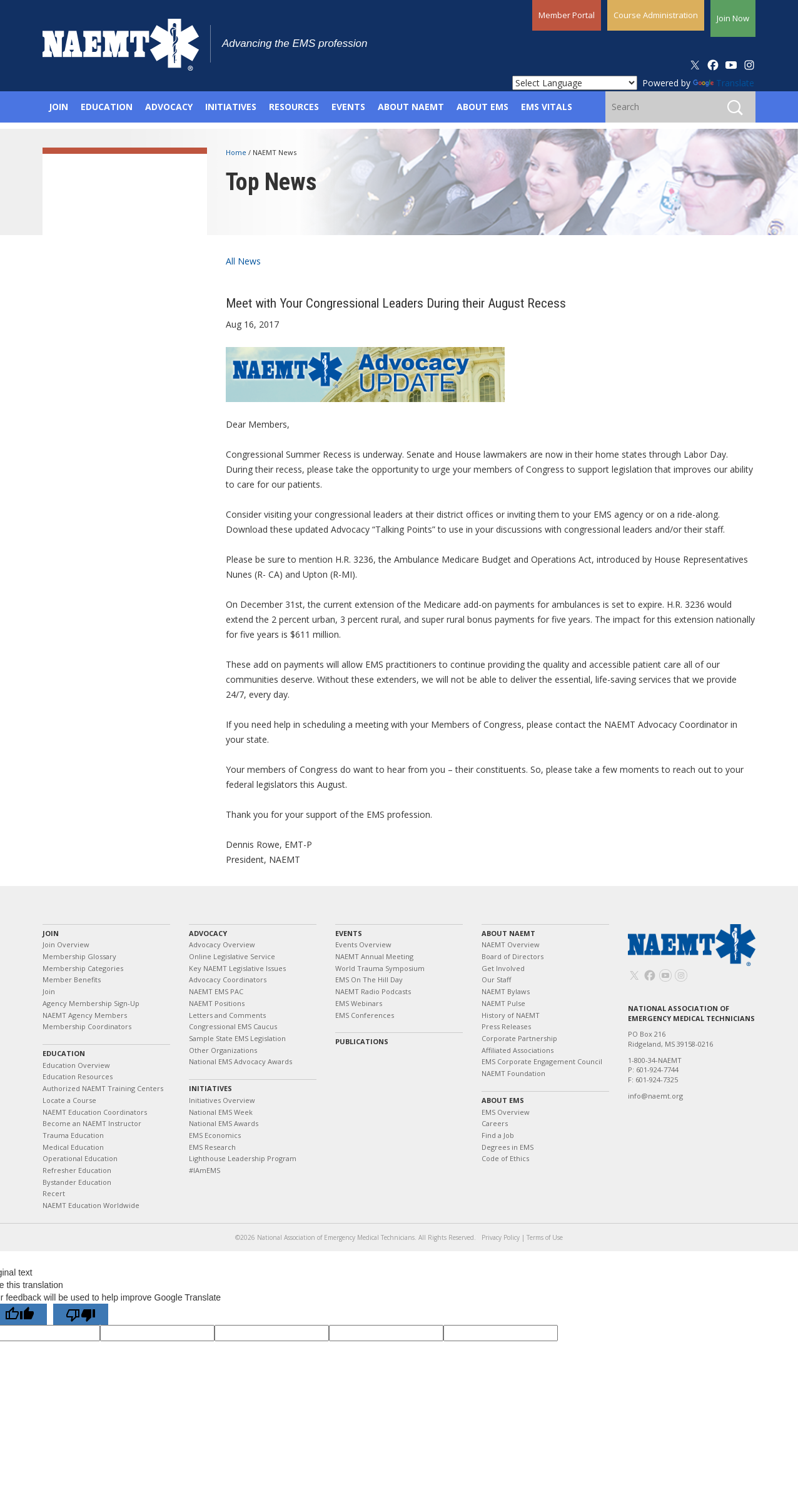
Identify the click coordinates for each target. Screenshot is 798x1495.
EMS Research (212, 1147)
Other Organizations (223, 1050)
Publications (361, 1041)
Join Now (733, 18)
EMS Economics (215, 1135)
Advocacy (208, 933)
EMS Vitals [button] (546, 107)
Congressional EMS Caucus (233, 1026)
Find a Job (498, 1135)
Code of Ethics (505, 1158)
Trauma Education (73, 1135)
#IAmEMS (204, 1170)
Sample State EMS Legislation (237, 1038)
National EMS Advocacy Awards (240, 1061)
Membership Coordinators (87, 1026)
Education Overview (76, 1065)
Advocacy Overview (222, 944)
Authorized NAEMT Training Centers (103, 1088)
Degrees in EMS (507, 1147)
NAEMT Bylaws (506, 991)
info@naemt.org (655, 1095)
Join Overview (66, 944)
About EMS (503, 1100)
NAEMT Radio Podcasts (373, 991)
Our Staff (496, 979)
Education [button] (107, 107)
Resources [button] (294, 107)
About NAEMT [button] (411, 107)
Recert (54, 1193)
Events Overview (363, 944)
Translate (723, 83)
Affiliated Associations (517, 1050)
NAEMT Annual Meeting (374, 956)
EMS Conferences (364, 1015)
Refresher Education (77, 1170)
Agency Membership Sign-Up (91, 1003)
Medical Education (73, 1147)
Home (237, 152)
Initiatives (210, 1088)
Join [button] (58, 107)
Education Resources (78, 1076)
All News (243, 261)
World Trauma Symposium (380, 968)
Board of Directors (512, 956)
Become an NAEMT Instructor (92, 1123)
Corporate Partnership (519, 1038)
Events (348, 933)
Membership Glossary (79, 956)
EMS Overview (506, 1112)
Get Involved (503, 968)
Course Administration (656, 15)
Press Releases (506, 1026)
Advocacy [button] (169, 107)
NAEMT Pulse (503, 1003)
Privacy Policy (501, 1237)
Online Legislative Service (232, 956)
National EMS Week (221, 1112)
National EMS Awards (223, 1123)
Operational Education (80, 1158)
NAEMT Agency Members (85, 1015)
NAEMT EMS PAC (216, 991)
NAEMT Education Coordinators (95, 1112)
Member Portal (566, 15)
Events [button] (348, 107)
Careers (495, 1123)
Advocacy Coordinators (227, 979)
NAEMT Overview (511, 944)
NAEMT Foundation (513, 1073)
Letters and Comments (227, 1015)
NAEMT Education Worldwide (91, 1205)
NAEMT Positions (217, 1003)
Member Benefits (72, 979)
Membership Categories (83, 968)
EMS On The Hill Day (369, 979)
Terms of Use (545, 1237)
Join (51, 933)
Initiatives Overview (222, 1100)
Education (64, 1053)
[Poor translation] (80, 1314)
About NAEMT (508, 933)
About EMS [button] (482, 107)
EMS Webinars (358, 1003)
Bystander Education (77, 1182)
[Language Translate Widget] (574, 83)
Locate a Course (69, 1100)
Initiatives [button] (230, 107)
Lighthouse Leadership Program (242, 1158)
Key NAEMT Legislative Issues (237, 968)
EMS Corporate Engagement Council (542, 1061)
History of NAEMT (511, 1015)
